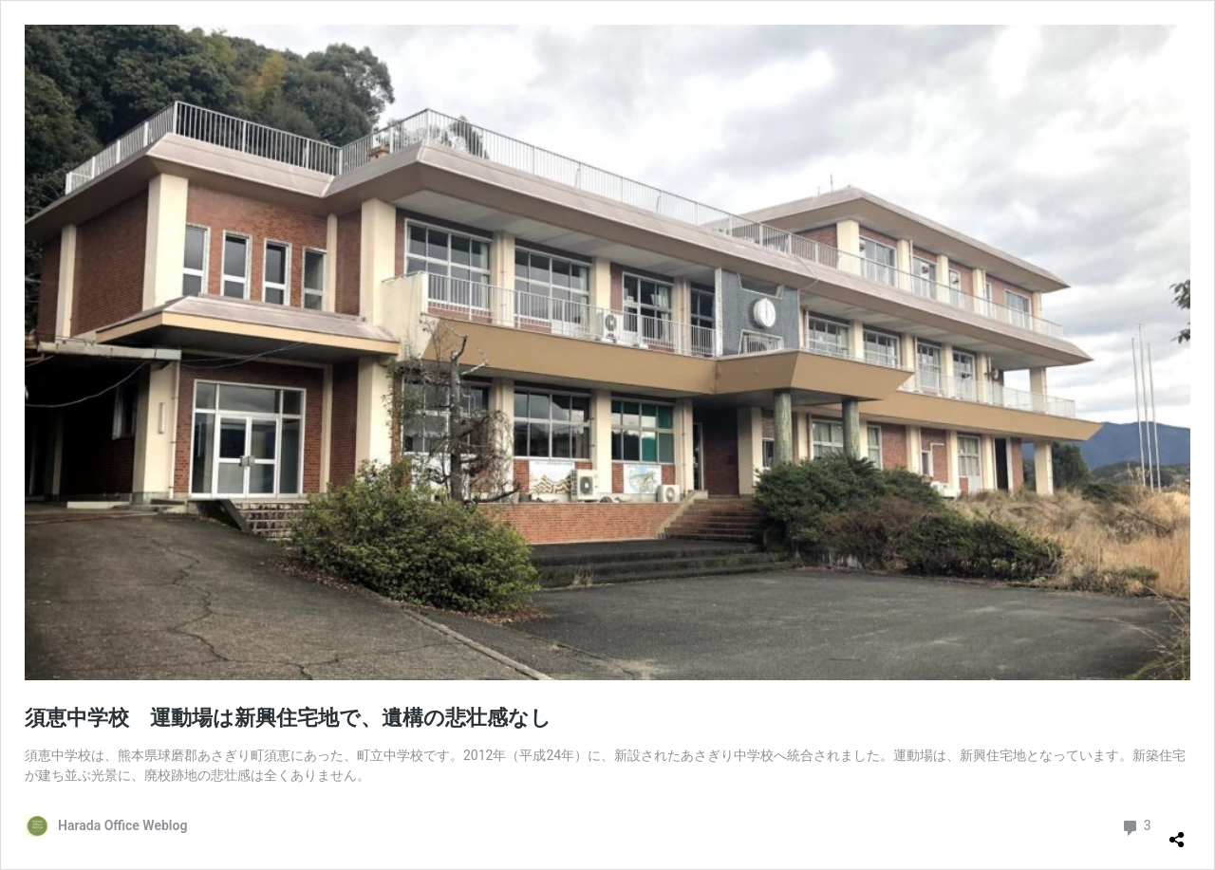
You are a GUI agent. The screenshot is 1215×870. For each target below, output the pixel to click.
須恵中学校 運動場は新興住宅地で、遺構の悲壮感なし (288, 718)
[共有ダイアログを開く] (1177, 832)
